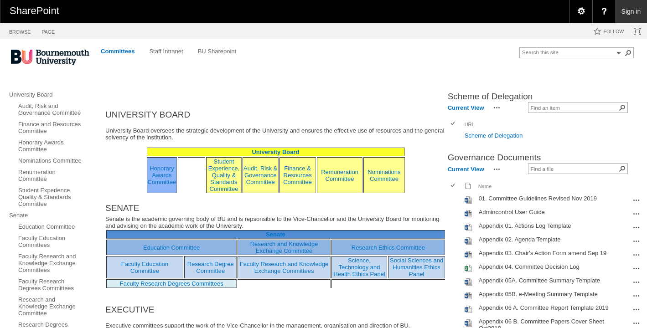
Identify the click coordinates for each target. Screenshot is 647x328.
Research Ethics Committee (388, 247)
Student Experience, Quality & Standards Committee (224, 175)
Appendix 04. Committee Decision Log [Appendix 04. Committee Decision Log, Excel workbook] (529, 266)
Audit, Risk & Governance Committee (260, 175)
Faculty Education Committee (144, 267)
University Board (275, 152)
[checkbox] (453, 124)
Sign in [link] (631, 11)
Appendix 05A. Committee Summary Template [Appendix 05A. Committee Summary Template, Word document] (539, 280)
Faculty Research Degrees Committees (171, 283)
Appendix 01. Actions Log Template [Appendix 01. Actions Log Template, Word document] (525, 225)
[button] (628, 53)
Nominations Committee (383, 175)
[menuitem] (580, 11)
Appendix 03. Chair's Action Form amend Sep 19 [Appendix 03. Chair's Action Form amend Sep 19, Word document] (543, 253)
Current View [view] (466, 107)
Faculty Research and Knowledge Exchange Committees (284, 267)
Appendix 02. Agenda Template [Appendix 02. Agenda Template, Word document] (520, 239)
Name (485, 186)
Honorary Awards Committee (162, 175)
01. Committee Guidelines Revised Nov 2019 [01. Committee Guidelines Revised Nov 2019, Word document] (538, 198)
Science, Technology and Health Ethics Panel (359, 267)
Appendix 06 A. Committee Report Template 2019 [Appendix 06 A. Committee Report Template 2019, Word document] (544, 307)
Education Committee (171, 247)
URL (470, 124)
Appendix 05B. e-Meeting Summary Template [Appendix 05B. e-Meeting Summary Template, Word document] (538, 294)
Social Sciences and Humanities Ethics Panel (416, 267)
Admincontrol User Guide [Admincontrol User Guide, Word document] (512, 212)
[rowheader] (455, 137)
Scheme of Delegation (494, 135)
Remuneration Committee (339, 175)
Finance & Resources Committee (297, 175)
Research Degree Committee (210, 267)
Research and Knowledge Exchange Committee (284, 247)
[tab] (20, 30)
